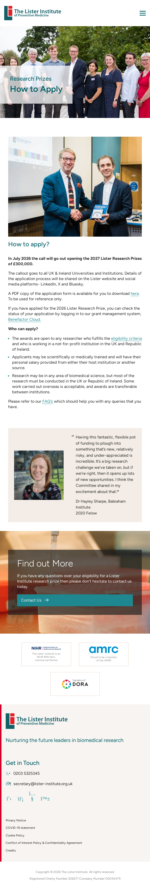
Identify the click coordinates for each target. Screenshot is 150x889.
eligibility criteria (126, 338)
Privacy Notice (16, 820)
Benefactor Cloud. (24, 319)
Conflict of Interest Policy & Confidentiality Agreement (44, 843)
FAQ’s (47, 401)
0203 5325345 (22, 773)
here (135, 293)
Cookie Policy (15, 835)
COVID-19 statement (20, 828)
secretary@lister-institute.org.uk (39, 783)
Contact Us (31, 600)
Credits (11, 850)
